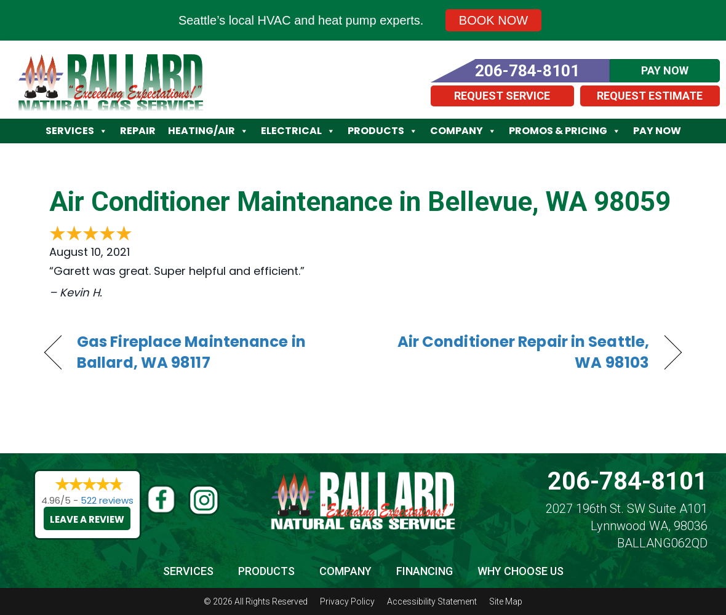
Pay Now (657, 131)
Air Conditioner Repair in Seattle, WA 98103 (515, 352)
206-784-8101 (628, 481)
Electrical (298, 131)
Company (463, 131)
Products (383, 131)
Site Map (505, 601)
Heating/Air (208, 131)
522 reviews (107, 500)
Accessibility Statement (432, 601)
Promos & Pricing (565, 131)
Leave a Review (87, 519)
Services (77, 131)
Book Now (493, 20)
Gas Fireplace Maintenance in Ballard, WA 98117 (191, 352)
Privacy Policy (347, 601)
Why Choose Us (520, 571)
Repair (138, 131)
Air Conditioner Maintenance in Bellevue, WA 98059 (360, 202)
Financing (424, 571)
